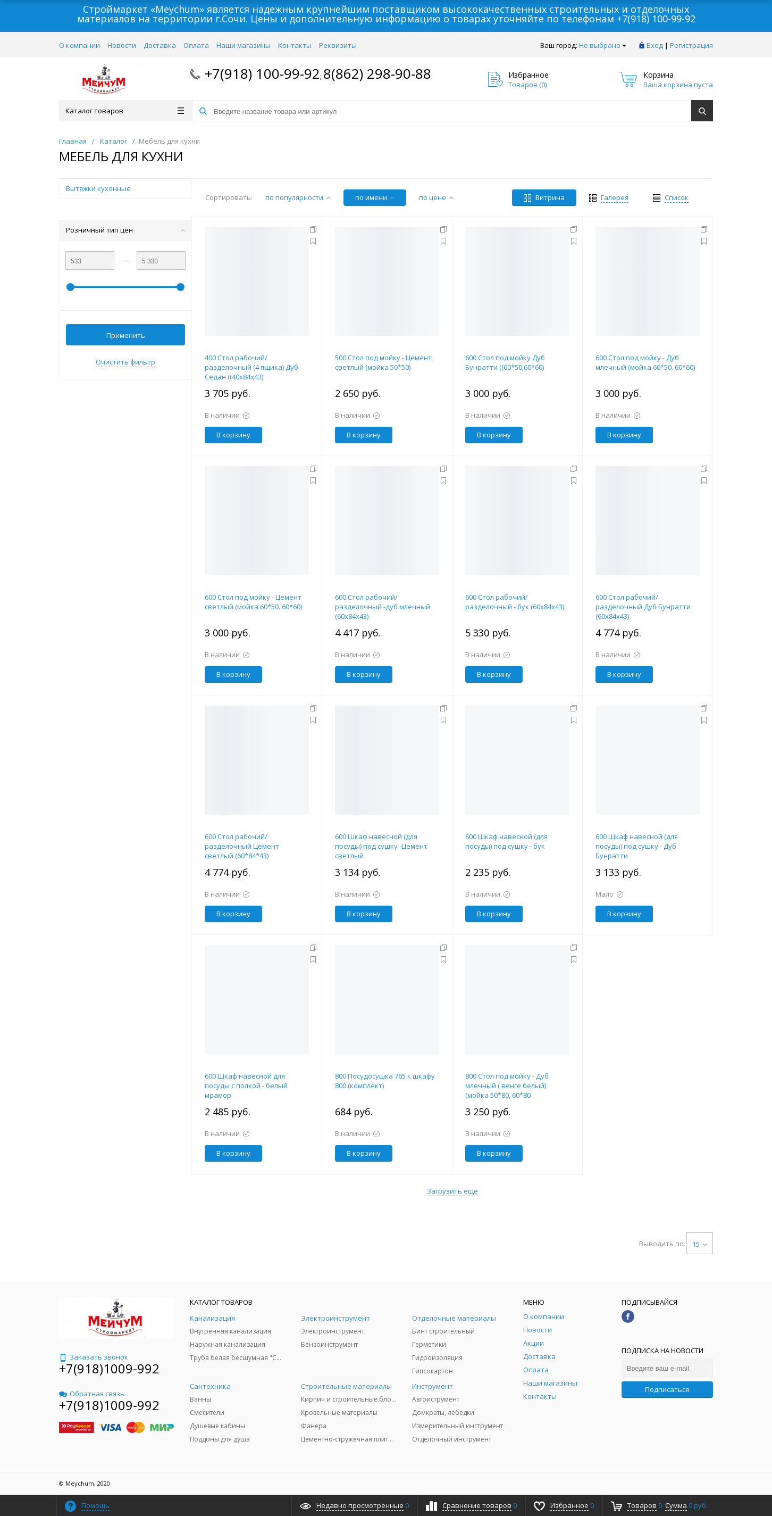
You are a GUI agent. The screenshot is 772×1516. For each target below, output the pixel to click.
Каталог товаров (124, 110)
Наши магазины (243, 45)
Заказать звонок (93, 1357)
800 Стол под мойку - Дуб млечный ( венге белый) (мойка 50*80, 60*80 (507, 1085)
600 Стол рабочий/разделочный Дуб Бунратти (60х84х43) (643, 606)
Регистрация (691, 45)
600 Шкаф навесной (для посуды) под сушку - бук (506, 841)
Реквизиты (338, 45)
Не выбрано (602, 45)
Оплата (196, 45)
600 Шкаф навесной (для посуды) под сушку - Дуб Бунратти (636, 846)
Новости (121, 45)
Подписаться (667, 1389)
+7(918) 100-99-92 (656, 18)
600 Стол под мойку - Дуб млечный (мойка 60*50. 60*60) (645, 362)
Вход (655, 45)
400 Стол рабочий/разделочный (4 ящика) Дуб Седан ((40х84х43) (251, 367)
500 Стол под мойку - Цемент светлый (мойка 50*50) (383, 362)
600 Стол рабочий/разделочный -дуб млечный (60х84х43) (382, 606)
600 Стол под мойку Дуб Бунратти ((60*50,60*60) (505, 362)
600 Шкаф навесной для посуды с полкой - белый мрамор (246, 1085)
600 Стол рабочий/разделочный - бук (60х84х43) (514, 601)
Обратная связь (91, 1393)
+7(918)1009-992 (109, 1368)
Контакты (295, 45)
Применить (125, 335)
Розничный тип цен (125, 230)
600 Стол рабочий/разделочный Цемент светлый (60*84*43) (242, 846)
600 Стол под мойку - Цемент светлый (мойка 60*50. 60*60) (253, 601)
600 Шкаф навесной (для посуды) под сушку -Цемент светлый (381, 846)
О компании (79, 45)
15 (699, 1244)
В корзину (233, 435)
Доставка (160, 45)
